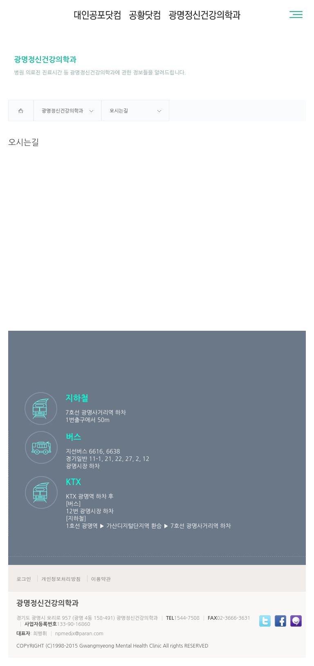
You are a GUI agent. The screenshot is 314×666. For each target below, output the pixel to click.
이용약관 (101, 578)
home (21, 110)
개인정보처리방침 (61, 578)
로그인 (23, 578)
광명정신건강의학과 (62, 110)
